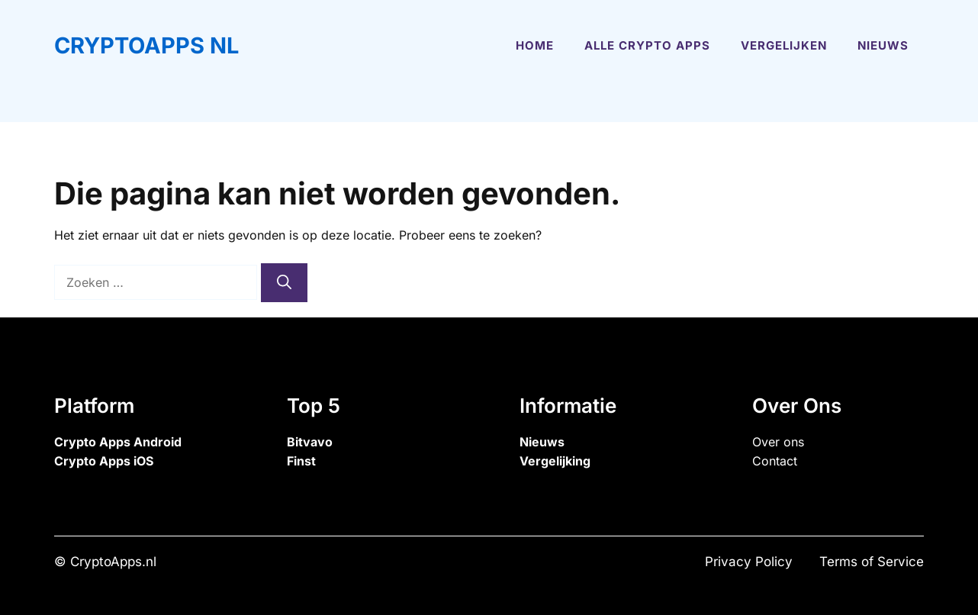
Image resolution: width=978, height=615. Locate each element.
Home (535, 45)
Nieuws (883, 45)
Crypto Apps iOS (103, 460)
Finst (301, 460)
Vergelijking (555, 460)
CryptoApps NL (146, 45)
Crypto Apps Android (118, 441)
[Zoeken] (284, 282)
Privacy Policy (749, 561)
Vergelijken (784, 45)
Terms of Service (871, 561)
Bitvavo (310, 441)
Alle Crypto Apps (647, 45)
